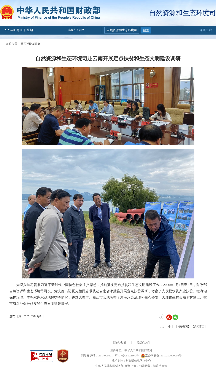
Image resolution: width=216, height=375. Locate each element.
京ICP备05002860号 (126, 355)
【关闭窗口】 (199, 326)
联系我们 (143, 342)
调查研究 (34, 44)
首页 (24, 44)
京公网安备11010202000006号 (161, 355)
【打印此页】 (183, 326)
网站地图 (119, 342)
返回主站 (206, 30)
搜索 (146, 30)
